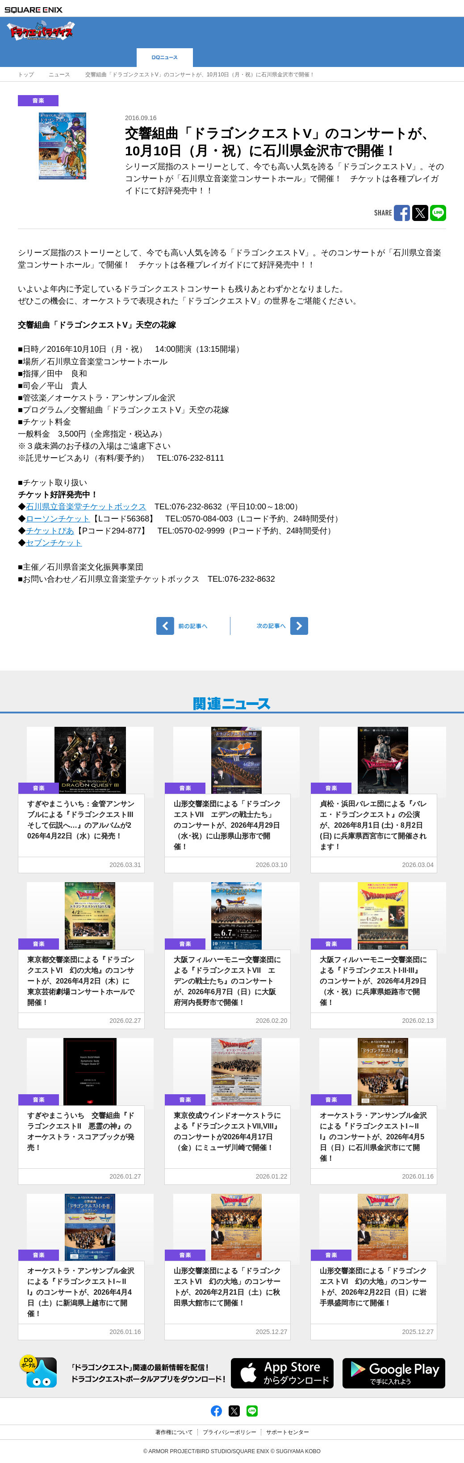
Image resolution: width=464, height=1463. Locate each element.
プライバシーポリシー (229, 1432)
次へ (271, 626)
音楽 (38, 100)
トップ (26, 74)
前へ (193, 626)
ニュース (59, 74)
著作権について (174, 1432)
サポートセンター (287, 1432)
